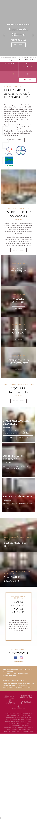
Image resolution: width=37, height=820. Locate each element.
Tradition (18, 271)
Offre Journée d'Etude (17, 496)
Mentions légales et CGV (23, 685)
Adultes (9, 71)
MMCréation (12, 685)
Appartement (18, 363)
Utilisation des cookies (9, 687)
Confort (18, 332)
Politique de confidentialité (23, 687)
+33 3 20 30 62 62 (11, 673)
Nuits (28, 63)
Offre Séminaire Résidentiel (13, 458)
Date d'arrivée (9, 63)
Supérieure (18, 302)
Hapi (33, 683)
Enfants (27, 71)
